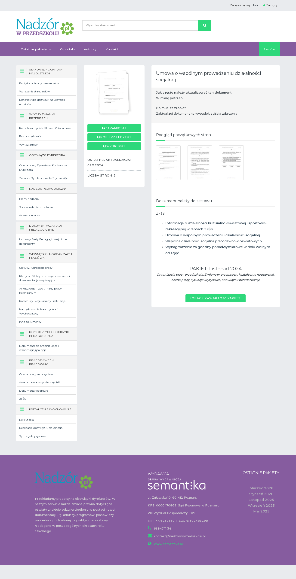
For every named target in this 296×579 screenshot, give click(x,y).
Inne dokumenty (30, 321)
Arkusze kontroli (30, 215)
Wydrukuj (115, 146)
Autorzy (90, 49)
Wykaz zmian (28, 144)
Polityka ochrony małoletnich (39, 83)
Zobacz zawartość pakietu (215, 298)
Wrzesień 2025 (261, 505)
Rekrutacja (26, 419)
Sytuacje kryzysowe (32, 436)
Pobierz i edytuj (115, 137)
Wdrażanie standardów (34, 91)
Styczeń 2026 (261, 494)
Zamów (269, 49)
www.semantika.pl (168, 544)
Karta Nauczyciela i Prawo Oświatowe (45, 128)
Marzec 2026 (261, 488)
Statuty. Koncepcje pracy (35, 267)
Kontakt (111, 49)
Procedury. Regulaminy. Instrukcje (42, 301)
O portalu (67, 49)
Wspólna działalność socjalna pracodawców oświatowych (213, 241)
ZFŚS (22, 398)
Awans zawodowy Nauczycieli (39, 382)
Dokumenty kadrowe (33, 390)
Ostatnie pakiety (36, 49)
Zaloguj (270, 5)
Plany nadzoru (29, 199)
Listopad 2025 (261, 499)
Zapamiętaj (115, 128)
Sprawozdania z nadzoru (36, 207)
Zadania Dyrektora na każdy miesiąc (43, 178)
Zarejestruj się (240, 5)
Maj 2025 (261, 511)
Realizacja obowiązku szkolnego (40, 428)
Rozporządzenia (30, 136)
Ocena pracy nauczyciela (36, 374)
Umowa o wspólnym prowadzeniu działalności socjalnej (212, 235)
